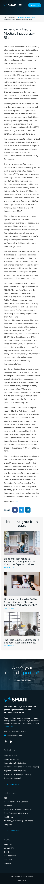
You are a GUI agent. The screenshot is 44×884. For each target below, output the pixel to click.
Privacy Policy (22, 880)
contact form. (9, 726)
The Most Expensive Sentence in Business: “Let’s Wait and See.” (21, 641)
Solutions (9, 750)
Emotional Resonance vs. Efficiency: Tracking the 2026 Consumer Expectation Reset (19, 561)
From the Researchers (27, 17)
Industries (10, 793)
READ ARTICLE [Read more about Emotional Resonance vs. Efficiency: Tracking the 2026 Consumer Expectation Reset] (9, 567)
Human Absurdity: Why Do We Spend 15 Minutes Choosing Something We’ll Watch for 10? (20, 602)
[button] (20, 5)
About (7, 839)
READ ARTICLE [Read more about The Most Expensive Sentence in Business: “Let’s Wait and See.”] (9, 646)
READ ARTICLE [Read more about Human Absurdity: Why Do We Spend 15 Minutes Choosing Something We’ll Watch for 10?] (9, 608)
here (16, 501)
